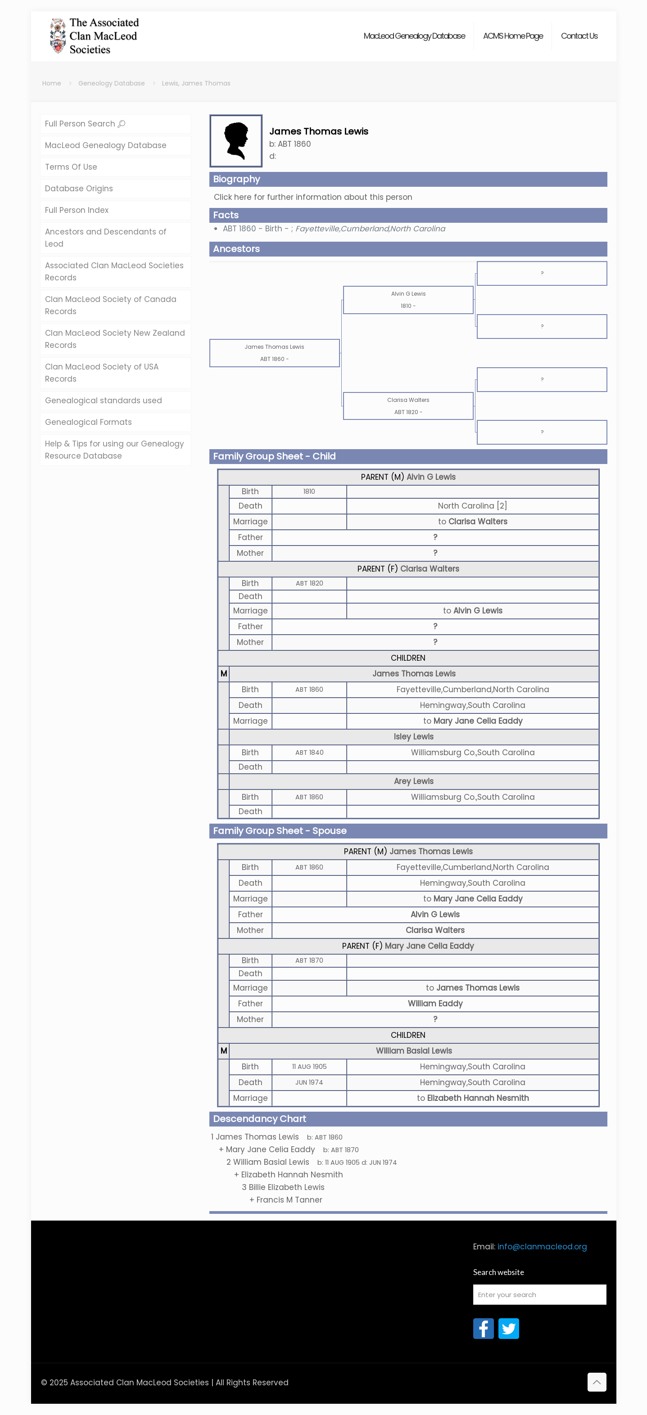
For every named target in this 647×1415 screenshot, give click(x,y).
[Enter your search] (539, 1294)
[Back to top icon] (597, 1382)
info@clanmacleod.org (542, 1246)
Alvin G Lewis (431, 477)
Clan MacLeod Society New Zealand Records (115, 339)
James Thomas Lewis (414, 673)
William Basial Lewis (414, 1050)
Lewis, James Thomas (196, 83)
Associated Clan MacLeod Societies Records (114, 271)
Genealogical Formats (88, 422)
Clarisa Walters (429, 568)
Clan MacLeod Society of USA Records (101, 372)
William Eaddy (435, 1003)
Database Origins (79, 188)
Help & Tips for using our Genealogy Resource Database (114, 449)
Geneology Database (111, 83)
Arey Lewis (414, 781)
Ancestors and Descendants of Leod (106, 237)
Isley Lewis (414, 736)
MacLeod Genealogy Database (106, 145)
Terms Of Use (71, 167)
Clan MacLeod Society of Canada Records (110, 305)
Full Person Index (77, 210)
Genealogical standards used (103, 400)
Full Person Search (85, 123)
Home (51, 83)
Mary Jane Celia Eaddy (429, 946)
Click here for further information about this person (313, 197)
